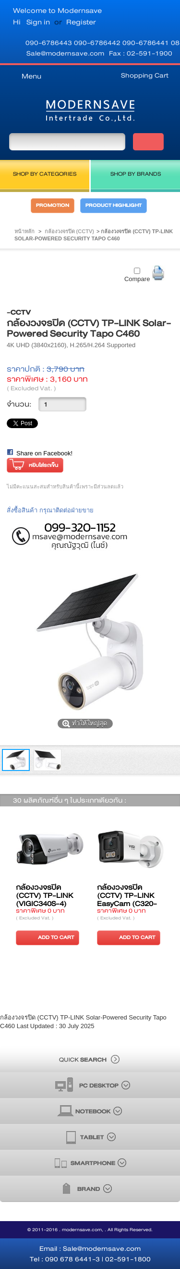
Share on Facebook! (44, 453)
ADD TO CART (46, 937)
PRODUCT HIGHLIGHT (113, 205)
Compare (137, 279)
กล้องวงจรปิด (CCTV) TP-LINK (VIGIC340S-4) (44, 895)
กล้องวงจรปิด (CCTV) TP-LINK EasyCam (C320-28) (127, 900)
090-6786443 (49, 42)
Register (81, 22)
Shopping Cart (144, 75)
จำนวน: (19, 404)
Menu (31, 76)
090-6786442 (98, 42)
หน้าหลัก (24, 231)
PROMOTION (52, 205)
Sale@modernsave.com (65, 53)
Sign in (38, 22)
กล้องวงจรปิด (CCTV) (69, 231)
